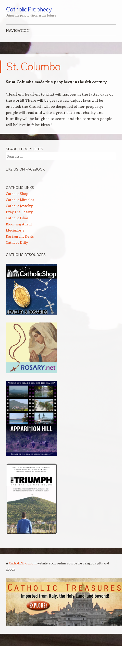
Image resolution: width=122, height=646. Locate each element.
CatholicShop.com (22, 563)
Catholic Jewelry (19, 205)
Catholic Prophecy (29, 9)
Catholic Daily (17, 242)
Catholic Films (17, 218)
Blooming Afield (19, 224)
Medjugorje (15, 230)
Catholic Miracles (20, 199)
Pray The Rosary (19, 211)
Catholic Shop (17, 193)
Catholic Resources (26, 254)
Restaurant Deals (20, 236)
